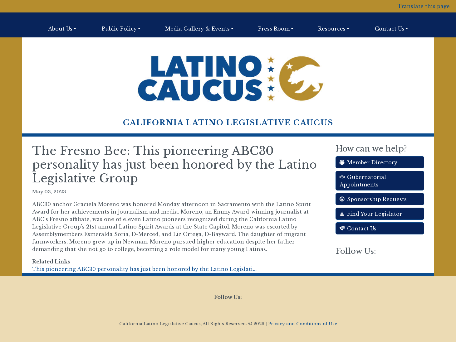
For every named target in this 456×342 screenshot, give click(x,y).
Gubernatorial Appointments (363, 181)
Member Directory (368, 162)
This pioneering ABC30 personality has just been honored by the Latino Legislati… (144, 269)
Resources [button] (332, 29)
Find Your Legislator (371, 214)
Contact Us (358, 228)
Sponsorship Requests (373, 199)
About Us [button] (60, 29)
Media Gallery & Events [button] (197, 29)
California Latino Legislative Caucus (228, 122)
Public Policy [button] (119, 29)
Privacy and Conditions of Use (302, 323)
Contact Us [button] (389, 29)
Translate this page (424, 6)
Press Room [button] (274, 29)
